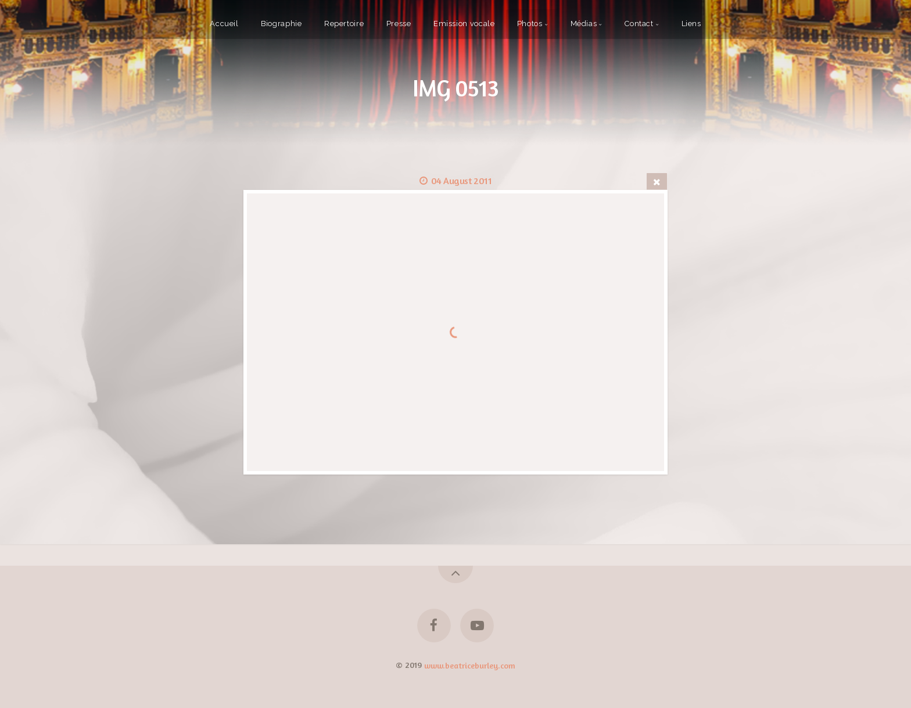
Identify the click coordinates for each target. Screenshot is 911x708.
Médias (584, 23)
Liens (691, 23)
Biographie (281, 23)
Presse (398, 23)
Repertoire (344, 23)
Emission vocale (464, 23)
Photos (530, 23)
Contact (639, 23)
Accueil (224, 23)
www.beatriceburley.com (469, 665)
